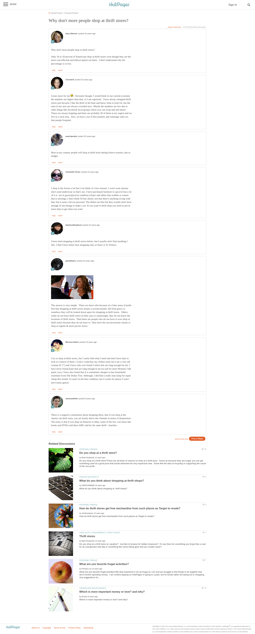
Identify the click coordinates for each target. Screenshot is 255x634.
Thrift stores (87, 536)
